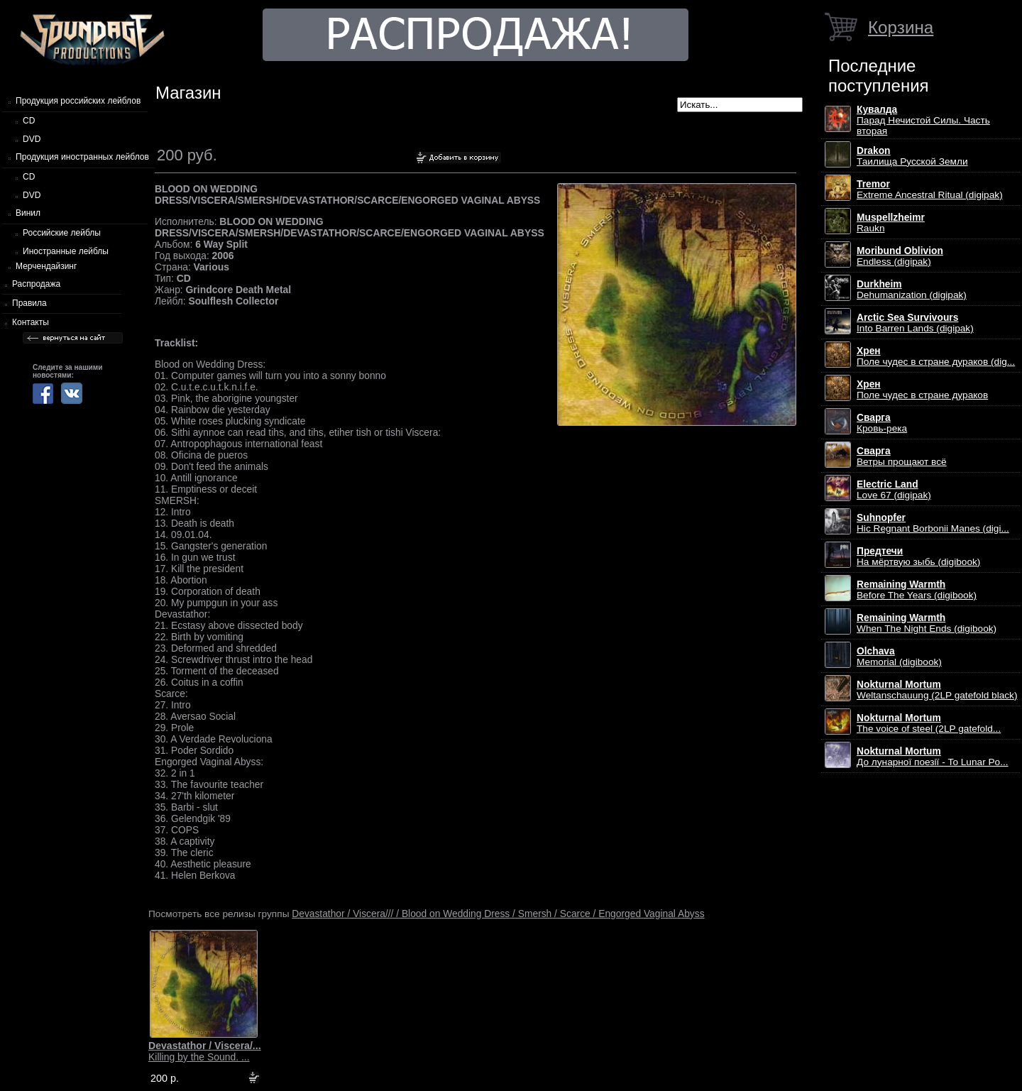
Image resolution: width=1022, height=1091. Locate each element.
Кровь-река (882, 423)
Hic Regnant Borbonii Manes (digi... (933, 523)
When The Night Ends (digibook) (926, 623)
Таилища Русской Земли (912, 156)
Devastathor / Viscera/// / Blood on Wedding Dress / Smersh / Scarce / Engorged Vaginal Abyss (498, 913)
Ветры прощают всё (902, 456)
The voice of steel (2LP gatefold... (929, 723)
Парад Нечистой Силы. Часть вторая (923, 120)
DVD (31, 139)
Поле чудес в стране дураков (922, 389)
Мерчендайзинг (46, 266)
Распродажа (36, 284)
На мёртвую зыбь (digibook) (918, 556)
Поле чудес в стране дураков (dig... (936, 356)
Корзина (900, 27)
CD (29, 121)
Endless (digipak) (900, 256)
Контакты (30, 322)
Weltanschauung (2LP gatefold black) (937, 690)
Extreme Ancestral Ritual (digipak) (930, 189)
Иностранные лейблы (66, 251)
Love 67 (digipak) (894, 489)
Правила (29, 303)
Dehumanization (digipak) (912, 289)
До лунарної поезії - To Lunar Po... (933, 756)
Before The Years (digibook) (917, 590)
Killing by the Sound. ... (204, 1051)
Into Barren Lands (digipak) (915, 323)
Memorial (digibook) (899, 656)
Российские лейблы (62, 233)
